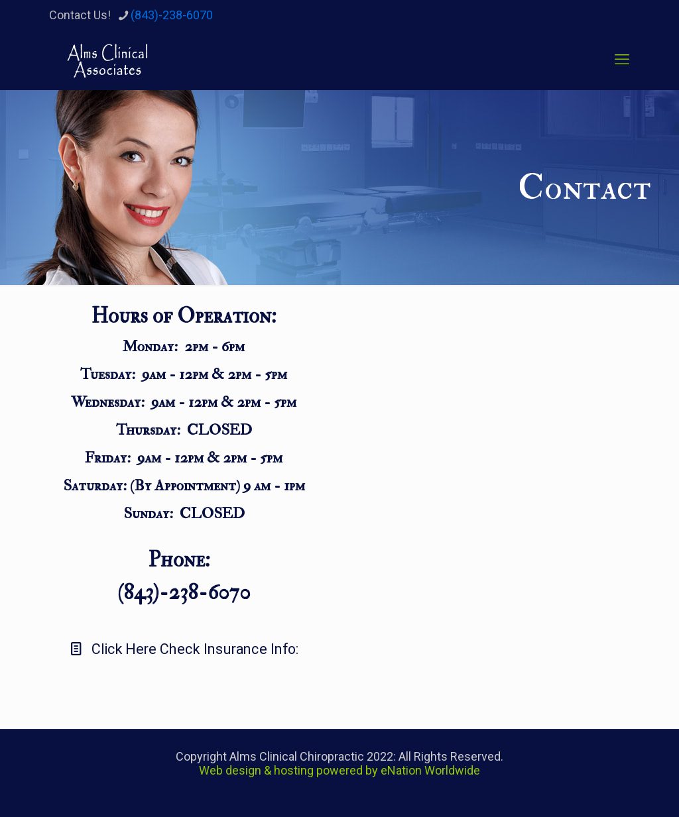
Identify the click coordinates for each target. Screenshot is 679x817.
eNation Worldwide (430, 770)
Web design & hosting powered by (290, 770)
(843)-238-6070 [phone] (172, 15)
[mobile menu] (622, 59)
